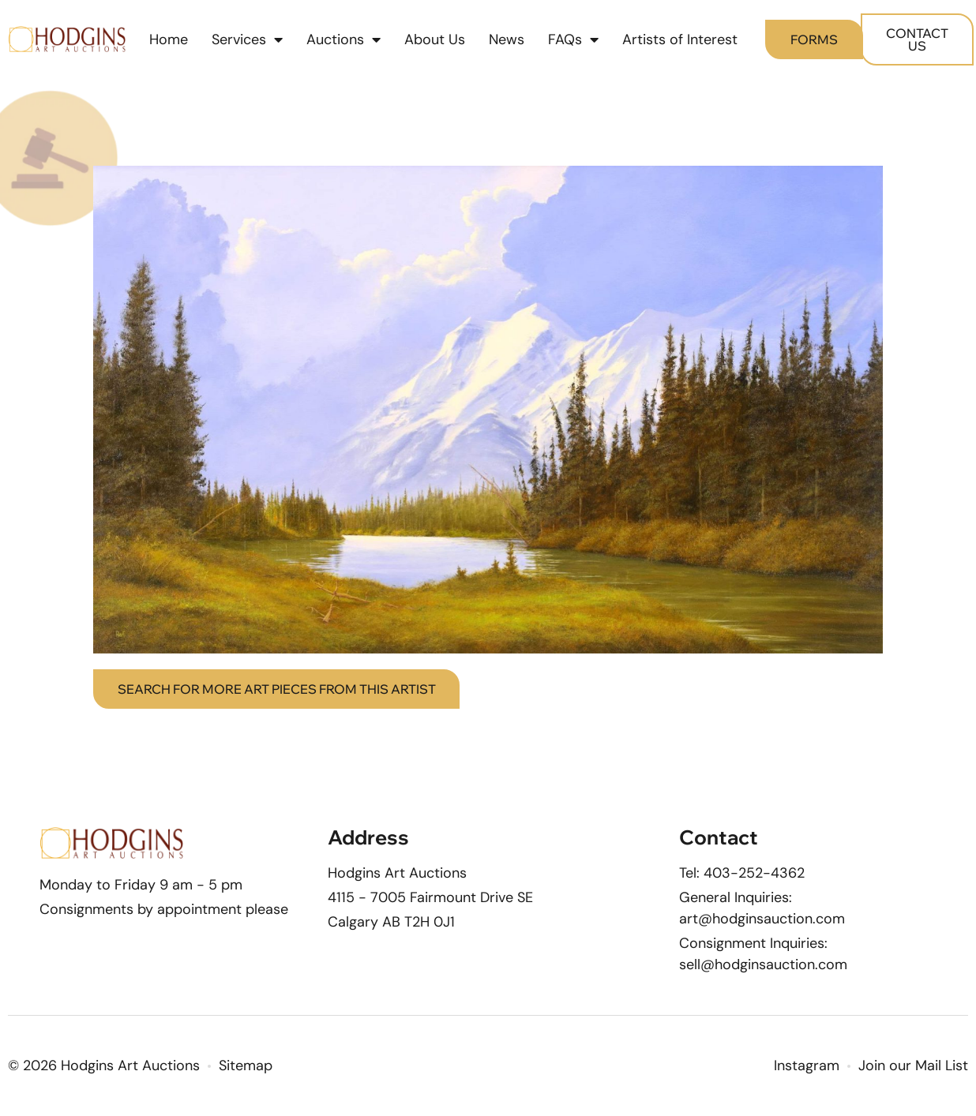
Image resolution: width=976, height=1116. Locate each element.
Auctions (343, 39)
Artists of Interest (680, 39)
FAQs (573, 39)
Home (168, 39)
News (506, 39)
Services (247, 39)
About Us (434, 39)
